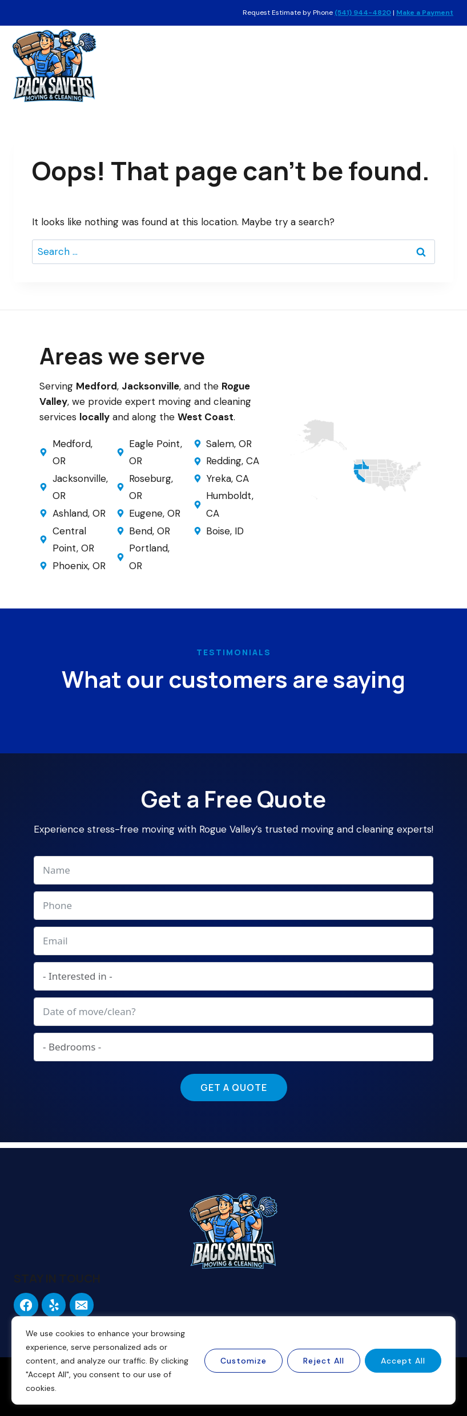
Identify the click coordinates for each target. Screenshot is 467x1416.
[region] (233, 1360)
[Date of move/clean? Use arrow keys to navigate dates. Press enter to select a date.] (233, 1011)
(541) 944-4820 (363, 12)
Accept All (403, 1361)
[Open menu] (443, 65)
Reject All (323, 1361)
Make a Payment (424, 12)
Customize (243, 1361)
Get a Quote (233, 1087)
